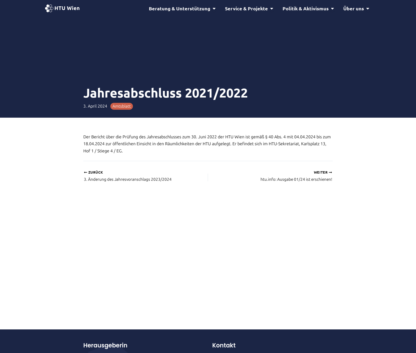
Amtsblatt (121, 106)
